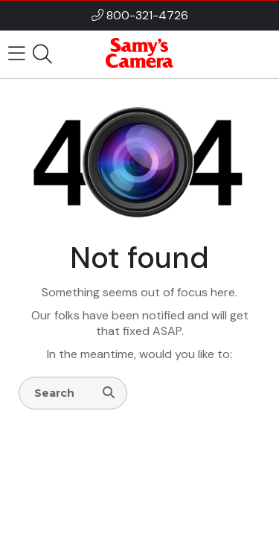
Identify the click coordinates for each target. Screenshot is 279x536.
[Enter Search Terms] (62, 393)
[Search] (108, 393)
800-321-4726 (147, 15)
